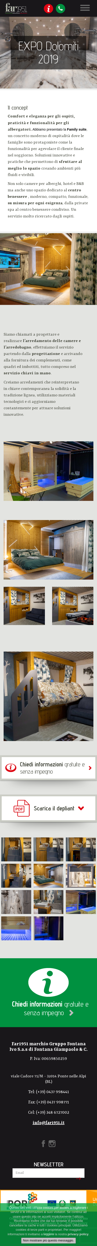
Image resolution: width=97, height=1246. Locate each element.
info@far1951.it (49, 1122)
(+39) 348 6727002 (52, 1112)
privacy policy (78, 1234)
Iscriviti (77, 1178)
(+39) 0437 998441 (52, 1092)
